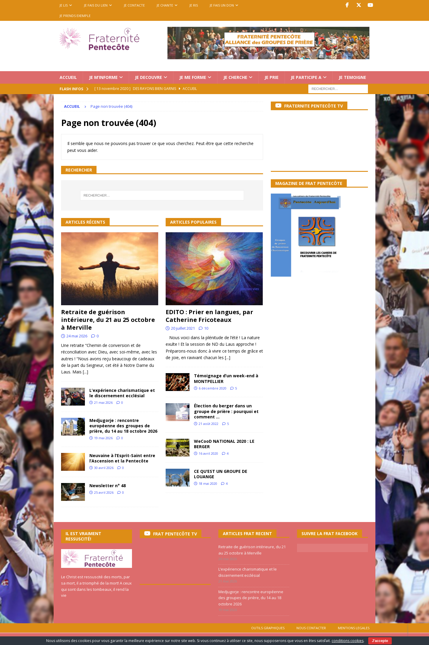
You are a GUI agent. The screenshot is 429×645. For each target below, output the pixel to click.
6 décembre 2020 (212, 388)
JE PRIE (272, 77)
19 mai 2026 (103, 438)
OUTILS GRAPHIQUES (268, 628)
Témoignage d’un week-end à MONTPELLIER (226, 378)
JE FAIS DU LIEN (96, 5)
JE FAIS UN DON (222, 5)
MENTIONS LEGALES (353, 628)
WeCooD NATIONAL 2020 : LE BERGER (224, 443)
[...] (85, 372)
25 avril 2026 (104, 492)
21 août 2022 (208, 423)
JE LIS (64, 5)
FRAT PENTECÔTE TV (175, 534)
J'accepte (380, 641)
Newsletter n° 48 (107, 485)
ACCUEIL (68, 77)
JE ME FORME (192, 77)
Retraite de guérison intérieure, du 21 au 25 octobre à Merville (108, 319)
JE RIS (193, 5)
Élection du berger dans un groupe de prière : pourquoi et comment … (226, 411)
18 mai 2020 (208, 483)
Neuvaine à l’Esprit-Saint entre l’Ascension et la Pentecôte (122, 458)
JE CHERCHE (235, 77)
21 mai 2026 (103, 402)
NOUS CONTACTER (311, 628)
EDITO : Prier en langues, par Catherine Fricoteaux (209, 316)
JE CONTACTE (134, 5)
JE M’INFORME (103, 77)
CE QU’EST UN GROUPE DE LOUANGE (220, 473)
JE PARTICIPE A (306, 77)
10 (206, 328)
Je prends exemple (75, 15)
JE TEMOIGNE (352, 77)
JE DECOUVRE (148, 77)
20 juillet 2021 (183, 328)
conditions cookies (347, 640)
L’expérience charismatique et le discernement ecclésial (122, 392)
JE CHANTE (165, 5)
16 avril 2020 (208, 453)
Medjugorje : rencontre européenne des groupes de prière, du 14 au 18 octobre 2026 (123, 425)
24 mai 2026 (76, 336)
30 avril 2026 (104, 467)
